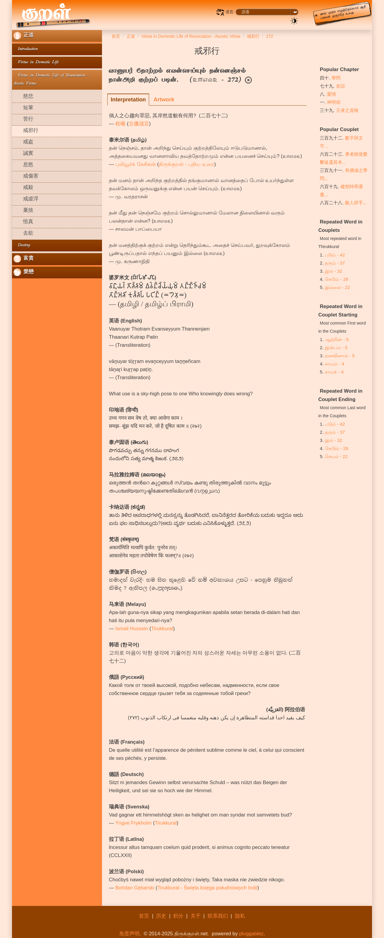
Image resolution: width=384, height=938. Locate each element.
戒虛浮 (26, 199)
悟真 (23, 222)
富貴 (24, 258)
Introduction (26, 49)
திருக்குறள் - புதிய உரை (186, 164)
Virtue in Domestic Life (36, 62)
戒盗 (23, 142)
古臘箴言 (139, 124)
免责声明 (129, 934)
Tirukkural (162, 628)
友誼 (340, 85)
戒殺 (23, 188)
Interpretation (128, 100)
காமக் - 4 (334, 371)
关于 (195, 916)
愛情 (331, 94)
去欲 (23, 234)
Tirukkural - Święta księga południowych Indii (207, 888)
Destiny (22, 245)
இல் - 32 (333, 271)
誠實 (23, 154)
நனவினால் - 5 (340, 355)
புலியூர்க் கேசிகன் (135, 164)
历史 (161, 916)
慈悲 (23, 97)
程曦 (120, 124)
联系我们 (218, 916)
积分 (178, 916)
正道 (24, 35)
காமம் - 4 (334, 363)
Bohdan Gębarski (134, 888)
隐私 (240, 916)
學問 (336, 77)
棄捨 (23, 211)
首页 (144, 916)
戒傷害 (26, 177)
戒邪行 (26, 131)
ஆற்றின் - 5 (337, 339)
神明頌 (333, 102)
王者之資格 (347, 110)
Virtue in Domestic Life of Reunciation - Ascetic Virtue (51, 79)
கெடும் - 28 (336, 279)
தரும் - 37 (335, 262)
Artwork (164, 100)
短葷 (23, 108)
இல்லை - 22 (337, 287)
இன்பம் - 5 (336, 347)
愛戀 (24, 272)
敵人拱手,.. (356, 202)
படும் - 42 (335, 254)
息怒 (23, 165)
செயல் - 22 (336, 456)
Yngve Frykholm (133, 823)
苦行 (23, 120)
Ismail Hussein (131, 628)
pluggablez (251, 934)
